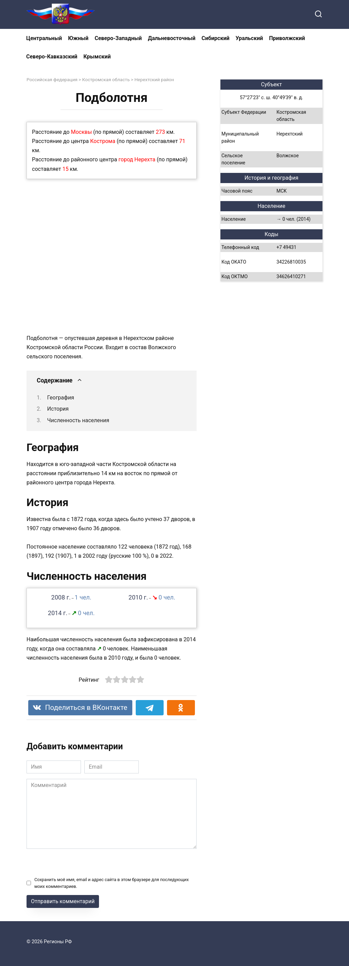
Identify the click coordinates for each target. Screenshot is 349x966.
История (58, 409)
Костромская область (106, 79)
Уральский (249, 38)
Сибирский (216, 38)
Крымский (97, 56)
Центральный (44, 38)
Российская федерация (52, 79)
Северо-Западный (118, 38)
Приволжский (287, 38)
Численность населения (78, 420)
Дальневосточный (172, 38)
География (60, 397)
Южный (78, 38)
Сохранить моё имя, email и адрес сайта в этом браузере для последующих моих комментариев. (111, 883)
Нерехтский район (154, 79)
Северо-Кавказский (51, 56)
